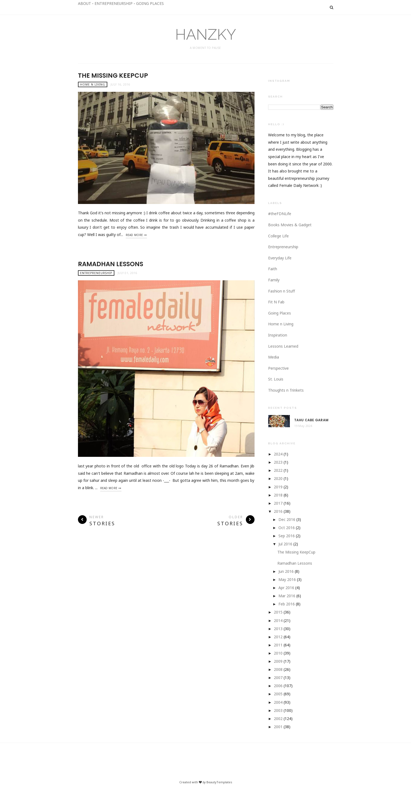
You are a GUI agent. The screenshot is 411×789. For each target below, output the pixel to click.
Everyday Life (279, 257)
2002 (278, 718)
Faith (272, 268)
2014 (278, 620)
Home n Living (92, 84)
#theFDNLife (279, 213)
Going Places (279, 313)
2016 (278, 511)
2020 (278, 478)
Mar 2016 (286, 595)
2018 (278, 495)
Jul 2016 (285, 543)
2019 (278, 486)
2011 (278, 644)
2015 (278, 612)
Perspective (278, 368)
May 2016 (287, 579)
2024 (278, 454)
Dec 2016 (286, 519)
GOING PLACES (150, 3)
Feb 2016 (286, 603)
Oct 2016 (286, 527)
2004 (278, 702)
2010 (278, 653)
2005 (278, 693)
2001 (278, 726)
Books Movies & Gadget (290, 224)
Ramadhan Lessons (110, 264)
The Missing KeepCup (113, 75)
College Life (278, 235)
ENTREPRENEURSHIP (114, 3)
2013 (278, 628)
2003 (278, 710)
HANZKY (205, 34)
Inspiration (277, 335)
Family (274, 279)
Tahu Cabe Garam (311, 420)
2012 (278, 636)
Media (273, 357)
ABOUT (84, 3)
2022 (278, 470)
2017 (278, 503)
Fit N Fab (276, 301)
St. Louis (275, 379)
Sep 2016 (286, 535)
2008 (278, 669)
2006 (278, 685)
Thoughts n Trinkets (286, 390)
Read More (134, 235)
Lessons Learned (283, 346)
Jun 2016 (286, 571)
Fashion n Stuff (281, 291)
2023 (278, 462)
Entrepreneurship (96, 273)
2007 (278, 677)
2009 (278, 661)
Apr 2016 (286, 587)
